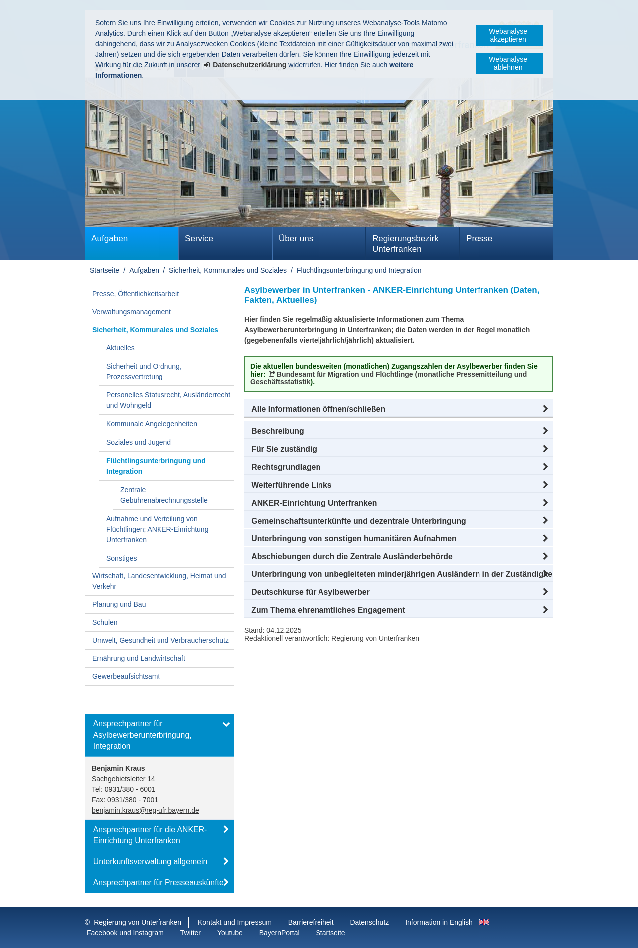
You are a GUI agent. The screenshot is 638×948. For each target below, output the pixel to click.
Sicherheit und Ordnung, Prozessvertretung (144, 371)
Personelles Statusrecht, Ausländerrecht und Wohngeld (168, 400)
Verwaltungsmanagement (131, 312)
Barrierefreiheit (311, 922)
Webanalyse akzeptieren (508, 35)
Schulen (105, 622)
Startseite (104, 270)
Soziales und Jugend (138, 442)
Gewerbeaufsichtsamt (126, 676)
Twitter (190, 933)
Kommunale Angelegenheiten (151, 424)
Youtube (230, 933)
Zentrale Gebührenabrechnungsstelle (164, 495)
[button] (398, 409)
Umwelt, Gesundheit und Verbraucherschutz (160, 640)
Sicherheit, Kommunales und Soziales (228, 270)
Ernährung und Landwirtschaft (138, 658)
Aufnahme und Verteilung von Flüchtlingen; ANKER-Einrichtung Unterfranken (157, 529)
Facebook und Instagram (125, 933)
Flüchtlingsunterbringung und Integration (359, 270)
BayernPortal (279, 933)
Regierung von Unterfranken (137, 922)
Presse (479, 238)
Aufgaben (109, 238)
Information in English (439, 922)
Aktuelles (120, 348)
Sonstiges (121, 558)
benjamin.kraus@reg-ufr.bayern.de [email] (145, 810)
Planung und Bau (119, 604)
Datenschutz (369, 922)
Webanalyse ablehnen (508, 63)
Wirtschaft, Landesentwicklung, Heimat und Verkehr (159, 581)
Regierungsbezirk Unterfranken (405, 244)
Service (199, 238)
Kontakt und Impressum (235, 922)
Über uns (296, 238)
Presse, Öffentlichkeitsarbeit (135, 294)
